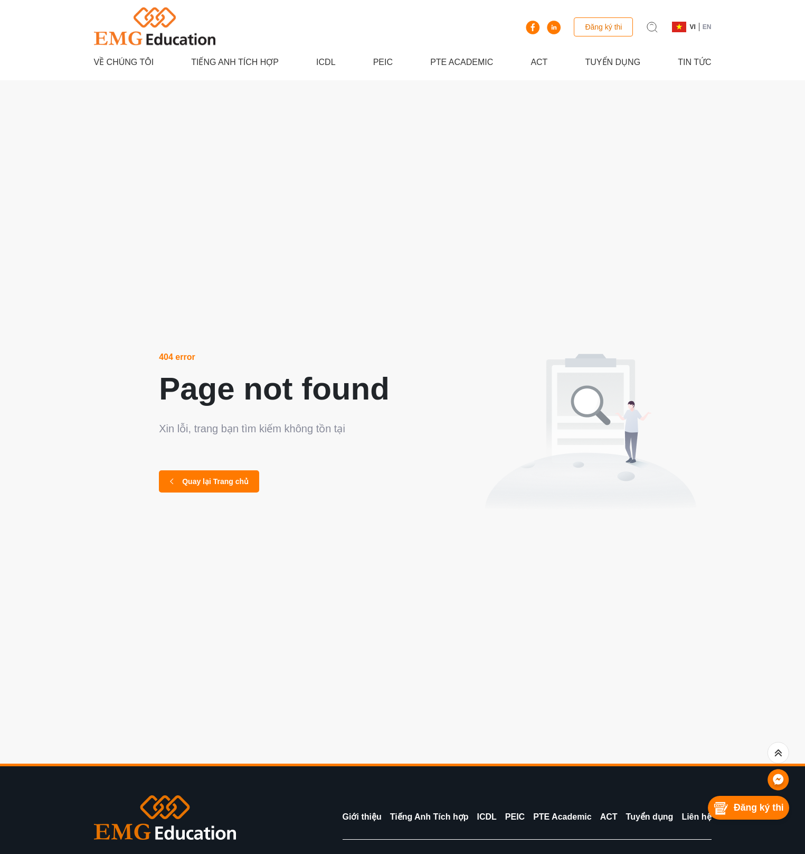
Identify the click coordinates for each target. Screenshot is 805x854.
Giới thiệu (362, 816)
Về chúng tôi (124, 62)
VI (692, 27)
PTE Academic (461, 62)
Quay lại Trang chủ (209, 481)
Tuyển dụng (613, 62)
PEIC (383, 62)
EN (707, 27)
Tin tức (694, 62)
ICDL (325, 62)
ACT (539, 62)
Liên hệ (696, 816)
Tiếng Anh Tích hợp (235, 62)
